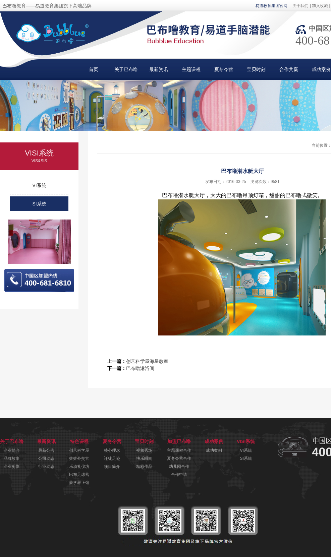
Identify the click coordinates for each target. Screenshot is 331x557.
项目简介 (112, 466)
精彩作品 (144, 466)
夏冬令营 (223, 69)
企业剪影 (12, 466)
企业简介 (12, 450)
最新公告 (46, 450)
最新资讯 (158, 69)
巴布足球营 (79, 474)
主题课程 (191, 69)
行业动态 (46, 466)
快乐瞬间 (144, 458)
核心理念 (112, 450)
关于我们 (300, 5)
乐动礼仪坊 (79, 466)
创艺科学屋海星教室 (147, 361)
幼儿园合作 (179, 466)
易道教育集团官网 (271, 5)
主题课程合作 (179, 450)
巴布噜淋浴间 (140, 368)
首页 (93, 69)
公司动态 (46, 458)
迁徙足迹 (112, 458)
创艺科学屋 (79, 450)
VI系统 (39, 185)
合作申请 (179, 474)
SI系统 (39, 203)
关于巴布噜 (126, 69)
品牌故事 (12, 458)
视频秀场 (144, 450)
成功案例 (214, 450)
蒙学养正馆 (79, 482)
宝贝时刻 (256, 69)
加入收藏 (320, 5)
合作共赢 (288, 69)
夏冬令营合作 (179, 458)
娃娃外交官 (79, 458)
